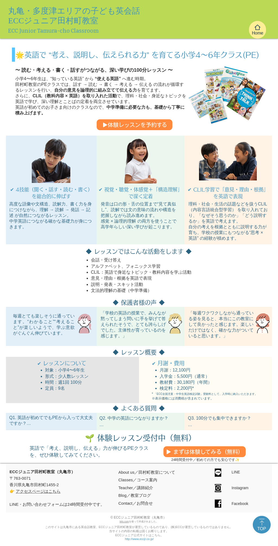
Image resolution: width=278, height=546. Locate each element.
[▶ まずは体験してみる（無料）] (204, 451)
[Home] (257, 30)
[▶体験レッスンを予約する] (134, 124)
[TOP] (262, 524)
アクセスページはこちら (38, 491)
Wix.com (124, 521)
